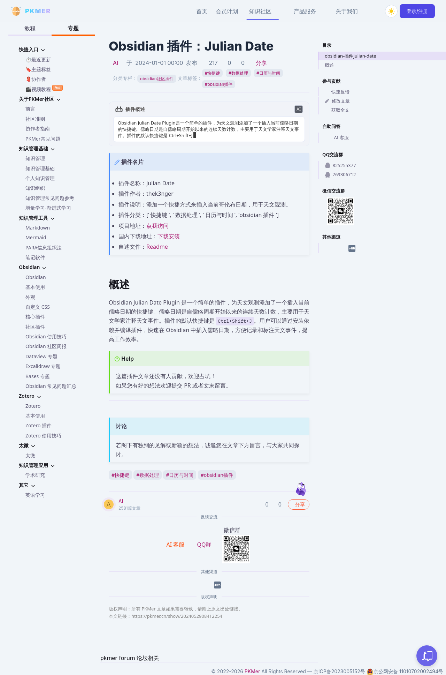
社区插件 (35, 326)
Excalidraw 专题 (43, 366)
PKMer (252, 671)
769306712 (340, 174)
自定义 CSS (37, 306)
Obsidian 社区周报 (46, 346)
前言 (30, 108)
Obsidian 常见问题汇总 (50, 386)
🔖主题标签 (38, 69)
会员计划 (227, 11)
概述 (329, 65)
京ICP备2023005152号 (339, 671)
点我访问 (157, 226)
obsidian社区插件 (157, 78)
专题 (73, 28)
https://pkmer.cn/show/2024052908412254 (176, 616)
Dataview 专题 (41, 356)
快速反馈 (337, 92)
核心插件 (35, 316)
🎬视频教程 (44, 88)
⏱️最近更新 (38, 59)
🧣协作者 (35, 79)
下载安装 (168, 236)
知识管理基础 (40, 168)
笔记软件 (35, 257)
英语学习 (35, 495)
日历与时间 (268, 73)
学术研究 (35, 475)
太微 (30, 455)
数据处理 (238, 73)
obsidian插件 (218, 84)
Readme (157, 246)
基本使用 (35, 287)
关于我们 (347, 11)
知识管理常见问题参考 (49, 198)
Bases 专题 (37, 376)
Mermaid (35, 237)
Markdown (37, 227)
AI (115, 62)
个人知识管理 (40, 178)
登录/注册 (417, 11)
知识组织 (35, 188)
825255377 (340, 165)
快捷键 (212, 73)
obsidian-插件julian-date (350, 56)
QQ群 (204, 544)
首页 (201, 11)
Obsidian (35, 277)
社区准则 (35, 118)
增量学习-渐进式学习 (48, 207)
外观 (30, 297)
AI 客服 (337, 137)
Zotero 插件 (38, 425)
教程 (30, 28)
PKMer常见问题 (42, 138)
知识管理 (35, 158)
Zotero (32, 406)
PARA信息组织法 (43, 247)
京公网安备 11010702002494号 (405, 671)
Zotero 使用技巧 (43, 435)
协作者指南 (37, 128)
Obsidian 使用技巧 (46, 336)
